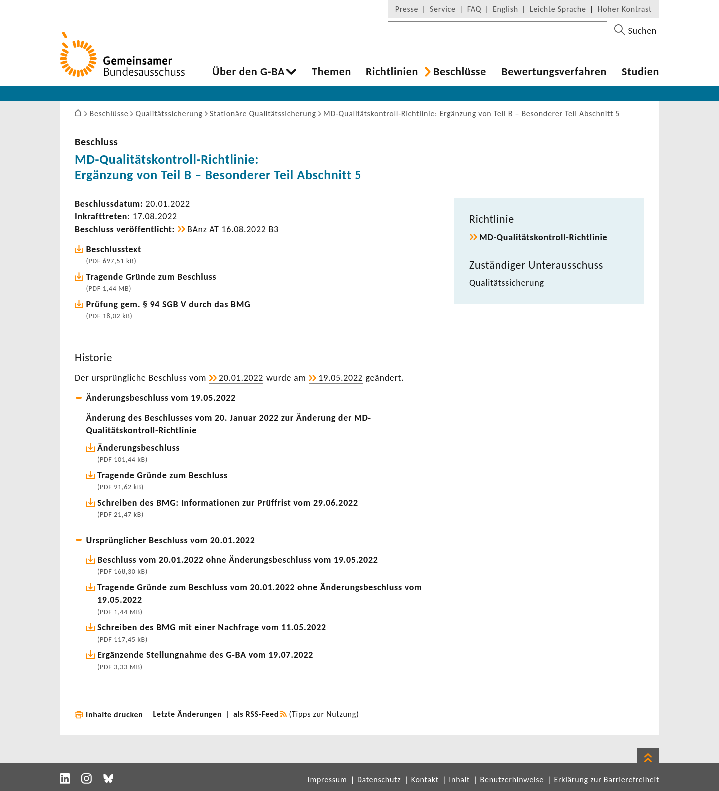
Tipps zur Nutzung (324, 714)
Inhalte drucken (114, 714)
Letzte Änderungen (187, 714)
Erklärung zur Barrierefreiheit (606, 779)
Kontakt (425, 779)
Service (443, 9)
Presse (406, 9)
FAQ (474, 9)
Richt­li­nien (392, 71)
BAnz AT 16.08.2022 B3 (233, 229)
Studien (640, 71)
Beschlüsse (459, 71)
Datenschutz (379, 779)
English (505, 9)
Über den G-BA (248, 71)
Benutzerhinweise (512, 779)
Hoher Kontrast (625, 9)
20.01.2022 (241, 377)
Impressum (327, 779)
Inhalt (459, 779)
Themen (331, 71)
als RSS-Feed (256, 714)
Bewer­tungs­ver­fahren (554, 71)
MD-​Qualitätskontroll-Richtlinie (543, 237)
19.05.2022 (340, 377)
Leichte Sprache (558, 9)
